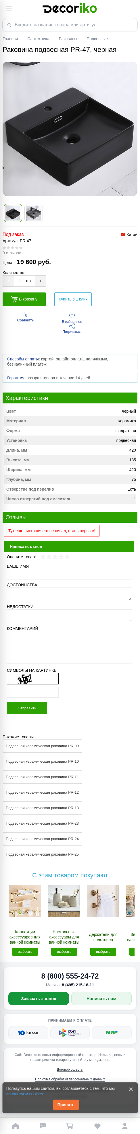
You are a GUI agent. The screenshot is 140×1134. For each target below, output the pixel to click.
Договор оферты (70, 1069)
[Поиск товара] (70, 25)
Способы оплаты (23, 359)
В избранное (72, 318)
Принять (65, 1104)
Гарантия (15, 378)
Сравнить (25, 317)
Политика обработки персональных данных (70, 1079)
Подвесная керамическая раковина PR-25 (42, 854)
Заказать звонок (38, 998)
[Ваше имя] (69, 574)
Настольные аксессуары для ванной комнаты (64, 937)
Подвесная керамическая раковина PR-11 (42, 777)
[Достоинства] (69, 594)
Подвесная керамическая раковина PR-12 (42, 792)
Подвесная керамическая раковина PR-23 (42, 823)
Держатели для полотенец (103, 937)
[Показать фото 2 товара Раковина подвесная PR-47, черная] (33, 213)
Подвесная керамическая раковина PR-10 (42, 761)
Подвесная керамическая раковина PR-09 (42, 746)
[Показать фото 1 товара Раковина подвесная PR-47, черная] (13, 213)
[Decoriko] (70, 9)
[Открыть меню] (9, 9)
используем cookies (25, 1094)
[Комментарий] (69, 647)
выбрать (25, 951)
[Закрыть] (131, 1089)
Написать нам (101, 998)
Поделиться (71, 328)
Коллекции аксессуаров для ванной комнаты (25, 937)
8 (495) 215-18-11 (78, 985)
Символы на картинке (32, 670)
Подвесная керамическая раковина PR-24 (42, 839)
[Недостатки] (69, 615)
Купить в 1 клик (73, 299)
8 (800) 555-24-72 (70, 976)
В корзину (24, 299)
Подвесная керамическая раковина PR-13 (42, 808)
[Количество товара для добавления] (20, 281)
